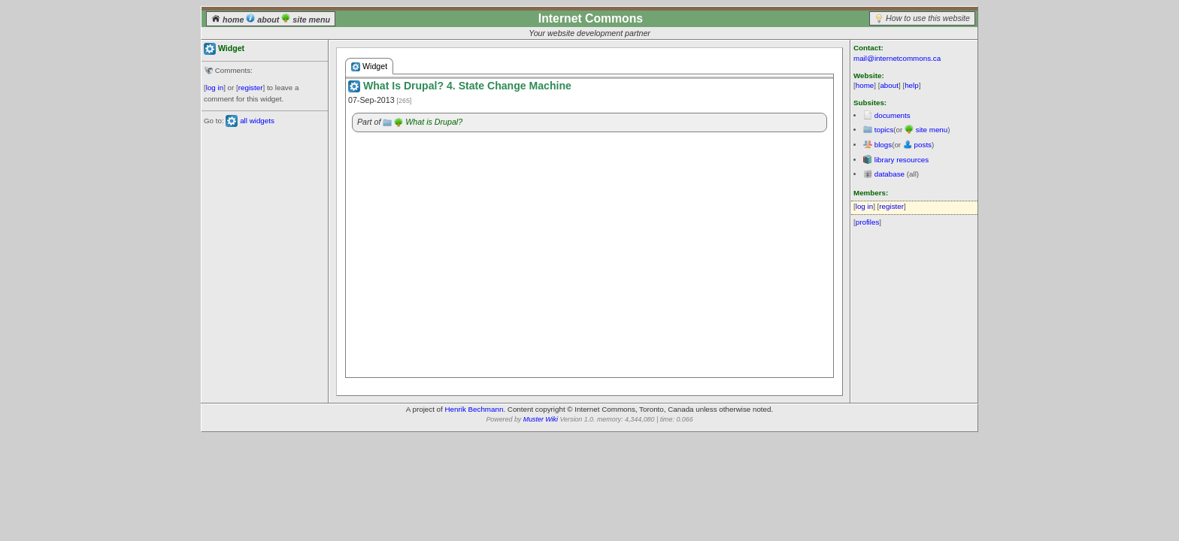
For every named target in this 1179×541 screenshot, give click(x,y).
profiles (868, 222)
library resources (901, 160)
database (889, 174)
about (263, 19)
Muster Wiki (540, 419)
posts (923, 145)
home (228, 19)
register (250, 87)
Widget (369, 66)
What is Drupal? (433, 121)
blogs (883, 145)
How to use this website (928, 18)
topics (884, 129)
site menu (305, 19)
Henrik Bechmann (474, 409)
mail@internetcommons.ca (897, 58)
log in (214, 87)
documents (892, 115)
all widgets (257, 120)
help (912, 85)
